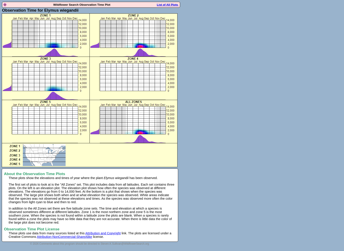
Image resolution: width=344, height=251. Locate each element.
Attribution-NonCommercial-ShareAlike (64, 236)
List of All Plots (168, 4)
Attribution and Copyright (103, 233)
